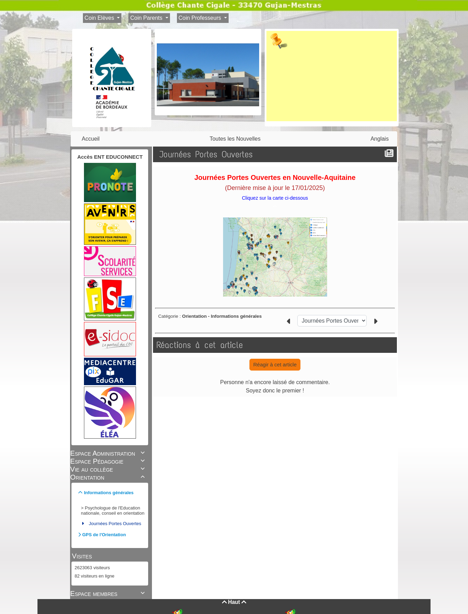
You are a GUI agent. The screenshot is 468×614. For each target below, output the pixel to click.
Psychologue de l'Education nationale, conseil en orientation (112, 510)
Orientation (108, 477)
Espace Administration (108, 453)
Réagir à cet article (275, 364)
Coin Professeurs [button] (201, 18)
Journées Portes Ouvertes (115, 523)
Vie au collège (108, 469)
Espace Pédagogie (108, 461)
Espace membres (108, 593)
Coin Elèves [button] (100, 18)
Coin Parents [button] (147, 18)
